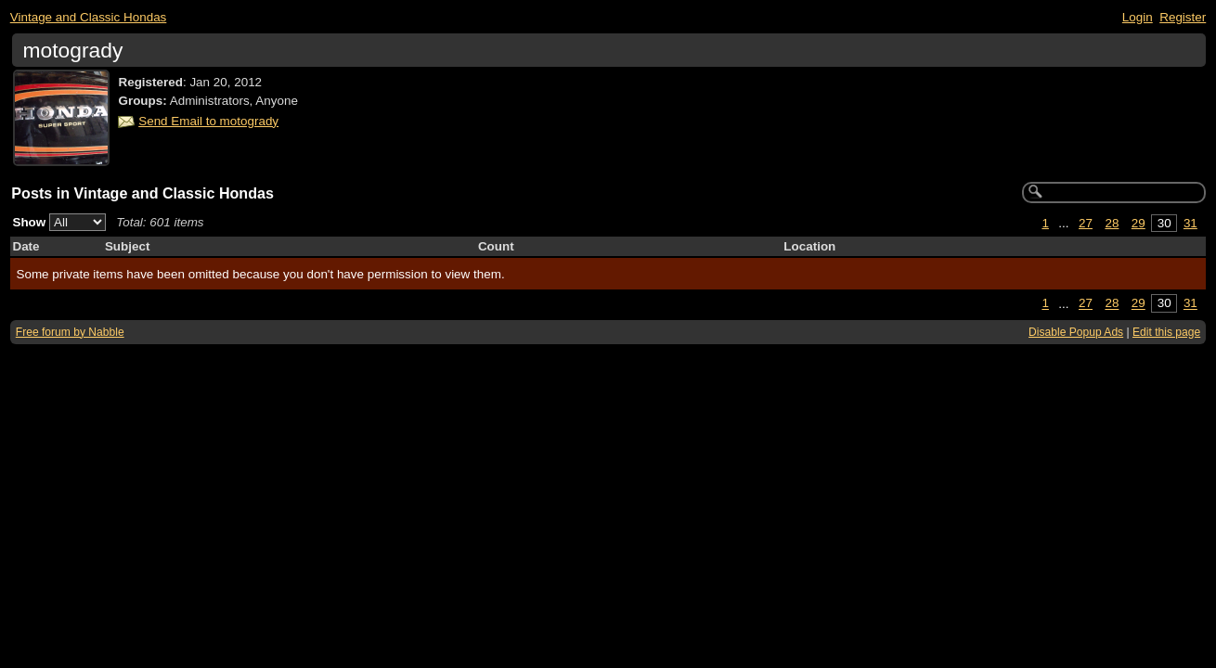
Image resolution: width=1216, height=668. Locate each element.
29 (1138, 223)
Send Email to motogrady (208, 121)
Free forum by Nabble (70, 332)
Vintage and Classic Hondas (88, 17)
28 (1112, 223)
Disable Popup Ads (1075, 332)
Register (1182, 17)
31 (1190, 223)
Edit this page (1166, 332)
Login (1137, 17)
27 (1086, 223)
